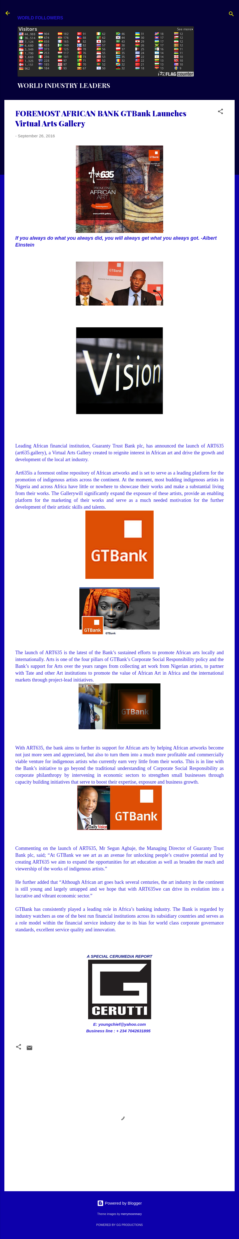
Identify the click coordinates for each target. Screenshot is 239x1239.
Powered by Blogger (119, 1203)
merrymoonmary (131, 1214)
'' (119, 190)
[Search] (231, 15)
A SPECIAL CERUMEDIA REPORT (119, 956)
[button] (220, 112)
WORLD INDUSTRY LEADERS (63, 85)
